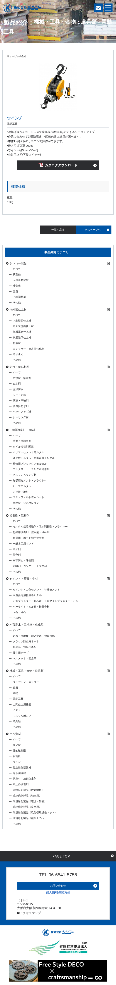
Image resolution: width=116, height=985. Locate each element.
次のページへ (93, 229)
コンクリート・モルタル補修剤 (31, 469)
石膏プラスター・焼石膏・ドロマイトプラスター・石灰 (45, 601)
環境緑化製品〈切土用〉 (27, 795)
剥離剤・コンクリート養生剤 (30, 566)
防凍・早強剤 (21, 400)
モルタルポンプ (22, 715)
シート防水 (19, 394)
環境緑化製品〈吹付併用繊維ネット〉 (35, 812)
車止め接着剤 (21, 784)
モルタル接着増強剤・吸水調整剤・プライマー (40, 526)
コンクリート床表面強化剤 (28, 348)
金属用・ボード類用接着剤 (28, 537)
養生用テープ (21, 652)
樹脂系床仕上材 (22, 337)
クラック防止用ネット (26, 641)
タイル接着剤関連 (23, 446)
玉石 (15, 291)
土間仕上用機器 (22, 704)
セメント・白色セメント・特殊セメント (36, 589)
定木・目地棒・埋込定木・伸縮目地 (34, 635)
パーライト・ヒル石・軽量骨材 (31, 606)
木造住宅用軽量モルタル (27, 595)
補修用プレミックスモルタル (30, 463)
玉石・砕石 (19, 612)
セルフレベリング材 (24, 474)
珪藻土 (17, 285)
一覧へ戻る (57, 229)
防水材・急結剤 (22, 378)
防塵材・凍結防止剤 (24, 778)
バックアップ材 (22, 411)
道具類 (17, 721)
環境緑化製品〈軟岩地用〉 (28, 790)
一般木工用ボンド (23, 543)
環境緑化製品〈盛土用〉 (27, 806)
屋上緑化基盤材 (22, 767)
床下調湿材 (19, 773)
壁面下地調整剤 (22, 441)
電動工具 (18, 698)
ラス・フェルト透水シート (28, 497)
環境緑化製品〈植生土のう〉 (30, 818)
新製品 (17, 274)
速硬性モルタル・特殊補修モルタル (34, 458)
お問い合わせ (58, 885)
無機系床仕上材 (22, 331)
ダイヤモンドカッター (26, 682)
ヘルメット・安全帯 (24, 658)
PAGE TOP (83, 856)
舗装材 (17, 343)
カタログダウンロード (58, 165)
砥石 (15, 687)
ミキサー (18, 710)
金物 (15, 693)
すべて (17, 268)
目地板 (17, 756)
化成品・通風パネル (24, 647)
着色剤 (17, 554)
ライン (17, 761)
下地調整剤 (19, 296)
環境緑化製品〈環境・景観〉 (30, 801)
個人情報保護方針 (58, 892)
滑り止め (18, 354)
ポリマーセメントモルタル (28, 452)
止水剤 (17, 383)
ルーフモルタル (22, 486)
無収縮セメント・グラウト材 (30, 480)
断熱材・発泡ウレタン (26, 503)
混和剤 (17, 549)
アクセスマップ (29, 913)
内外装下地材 (21, 491)
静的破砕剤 (19, 750)
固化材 (17, 745)
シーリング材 (21, 417)
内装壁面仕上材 (22, 320)
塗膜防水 (18, 389)
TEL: (58, 874)
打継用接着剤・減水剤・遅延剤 (31, 532)
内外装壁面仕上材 (23, 326)
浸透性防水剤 (21, 406)
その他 (17, 302)
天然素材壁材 (21, 280)
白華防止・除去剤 (23, 560)
